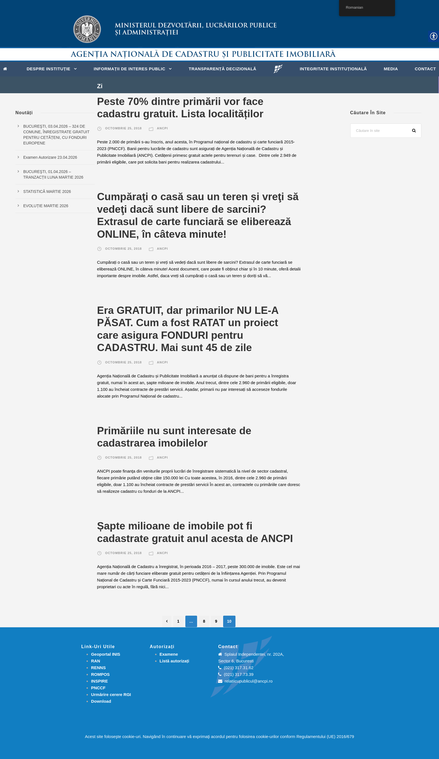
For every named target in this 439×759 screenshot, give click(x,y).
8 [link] (204, 621)
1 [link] (178, 621)
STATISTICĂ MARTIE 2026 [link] (47, 191)
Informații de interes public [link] (129, 68)
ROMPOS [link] (100, 674)
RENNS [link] (98, 667)
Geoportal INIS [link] (105, 654)
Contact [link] (425, 68)
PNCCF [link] (98, 687)
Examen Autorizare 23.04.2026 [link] (50, 157)
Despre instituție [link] (48, 68)
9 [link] (216, 621)
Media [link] (391, 68)
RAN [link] (95, 660)
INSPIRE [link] (99, 681)
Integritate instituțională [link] (333, 68)
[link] (6, 68)
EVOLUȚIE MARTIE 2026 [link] (45, 206)
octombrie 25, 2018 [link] (123, 128)
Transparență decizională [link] (222, 68)
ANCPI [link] (162, 128)
